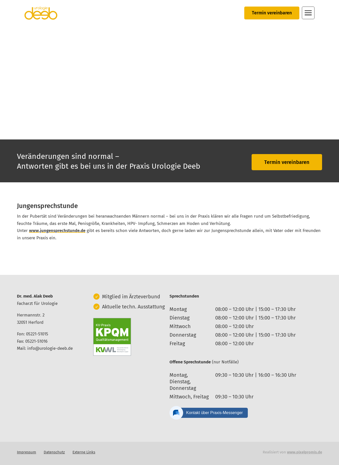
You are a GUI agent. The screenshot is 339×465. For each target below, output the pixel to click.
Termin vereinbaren (272, 13)
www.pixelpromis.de (304, 452)
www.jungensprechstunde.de (57, 230)
